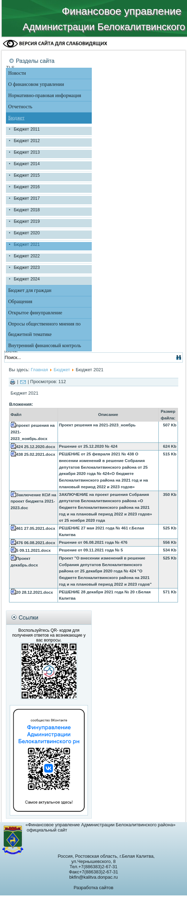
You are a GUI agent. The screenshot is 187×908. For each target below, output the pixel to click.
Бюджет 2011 (26, 129)
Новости (17, 73)
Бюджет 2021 (26, 244)
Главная (39, 369)
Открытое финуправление (35, 312)
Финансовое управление (121, 11)
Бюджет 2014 (26, 163)
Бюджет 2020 (26, 232)
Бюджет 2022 (26, 256)
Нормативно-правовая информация (44, 95)
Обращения (20, 301)
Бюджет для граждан (29, 290)
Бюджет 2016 (26, 186)
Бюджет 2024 (26, 279)
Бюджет (16, 117)
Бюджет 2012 (26, 140)
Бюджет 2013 (26, 152)
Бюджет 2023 (26, 267)
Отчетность (20, 106)
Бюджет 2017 (26, 198)
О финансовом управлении (36, 84)
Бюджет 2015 (26, 175)
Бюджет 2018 (26, 209)
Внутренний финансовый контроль (44, 345)
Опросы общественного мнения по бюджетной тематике (44, 329)
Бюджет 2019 (26, 221)
